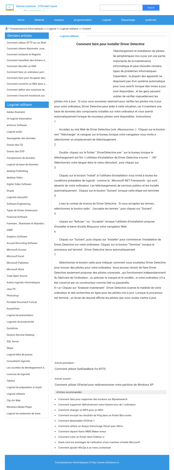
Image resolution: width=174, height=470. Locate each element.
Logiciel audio (14, 131)
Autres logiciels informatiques (23, 282)
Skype (10, 348)
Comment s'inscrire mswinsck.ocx (26, 95)
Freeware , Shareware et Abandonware (27, 223)
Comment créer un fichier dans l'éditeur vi (81, 436)
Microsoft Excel (15, 256)
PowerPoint (13, 308)
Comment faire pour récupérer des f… (27, 77)
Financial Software (17, 216)
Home (21, 19)
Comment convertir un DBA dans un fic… (27, 83)
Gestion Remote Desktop (20, 334)
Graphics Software (17, 236)
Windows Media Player (19, 406)
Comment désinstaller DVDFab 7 (76, 420)
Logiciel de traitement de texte (23, 413)
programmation (83, 19)
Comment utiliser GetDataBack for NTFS (80, 369)
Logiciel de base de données (22, 164)
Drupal (10, 190)
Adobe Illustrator (16, 112)
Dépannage (128, 19)
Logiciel (106, 19)
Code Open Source (17, 275)
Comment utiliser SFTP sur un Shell (27, 42)
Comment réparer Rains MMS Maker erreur (82, 431)
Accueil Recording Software (22, 243)
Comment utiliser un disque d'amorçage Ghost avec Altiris (90, 426)
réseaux (59, 19)
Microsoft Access (16, 249)
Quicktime (12, 328)
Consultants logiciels (18, 361)
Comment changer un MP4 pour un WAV (81, 410)
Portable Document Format (22, 302)
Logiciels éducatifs (17, 197)
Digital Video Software (19, 184)
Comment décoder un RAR (22, 66)
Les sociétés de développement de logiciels (27, 367)
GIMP (10, 230)
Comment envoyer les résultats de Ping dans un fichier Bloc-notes (95, 415)
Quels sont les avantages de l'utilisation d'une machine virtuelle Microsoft (99, 442)
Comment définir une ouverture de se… (27, 89)
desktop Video (15, 177)
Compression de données (21, 157)
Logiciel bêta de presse (20, 354)
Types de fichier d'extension (22, 210)
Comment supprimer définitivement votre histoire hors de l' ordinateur (97, 404)
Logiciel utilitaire (69, 28)
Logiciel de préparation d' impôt (24, 387)
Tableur (11, 380)
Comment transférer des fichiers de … (27, 60)
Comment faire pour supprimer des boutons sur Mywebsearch (93, 399)
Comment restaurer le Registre (24, 54)
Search (150, 7)
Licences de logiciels (18, 374)
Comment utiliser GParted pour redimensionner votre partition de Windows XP (104, 384)
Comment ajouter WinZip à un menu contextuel (84, 447)
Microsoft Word (15, 269)
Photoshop (13, 295)
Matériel (39, 19)
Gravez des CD (15, 144)
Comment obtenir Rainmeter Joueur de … (27, 48)
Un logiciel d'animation (19, 118)
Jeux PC (11, 289)
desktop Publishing (17, 171)
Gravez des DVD (15, 151)
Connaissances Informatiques (26, 28)
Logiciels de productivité (20, 321)
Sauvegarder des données (21, 138)
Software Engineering (19, 203)
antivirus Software (17, 125)
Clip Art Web (14, 400)
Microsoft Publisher (18, 262)
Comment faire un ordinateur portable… (27, 72)
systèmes (151, 19)
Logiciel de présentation (20, 315)
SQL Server (13, 341)
